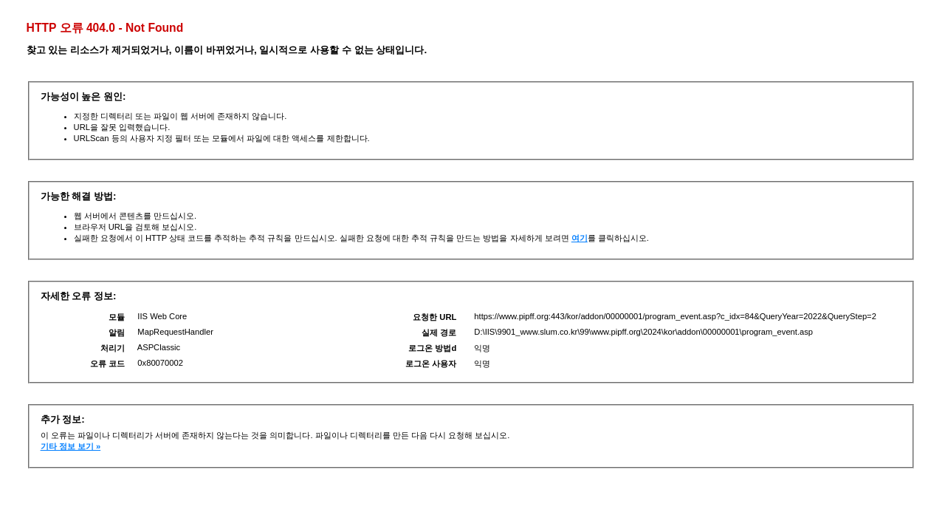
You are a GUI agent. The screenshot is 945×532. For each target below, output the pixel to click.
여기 (579, 237)
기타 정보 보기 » (71, 446)
